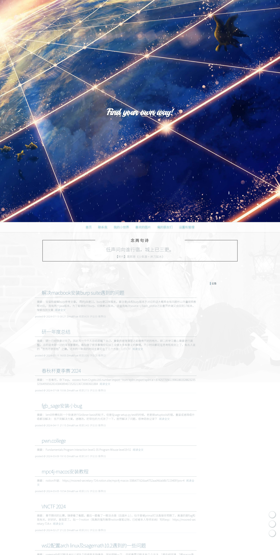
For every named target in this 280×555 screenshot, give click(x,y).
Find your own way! (140, 112)
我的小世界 (121, 227)
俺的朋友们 (165, 227)
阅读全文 (60, 310)
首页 (89, 227)
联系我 (102, 227)
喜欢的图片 (143, 227)
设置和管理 (186, 227)
